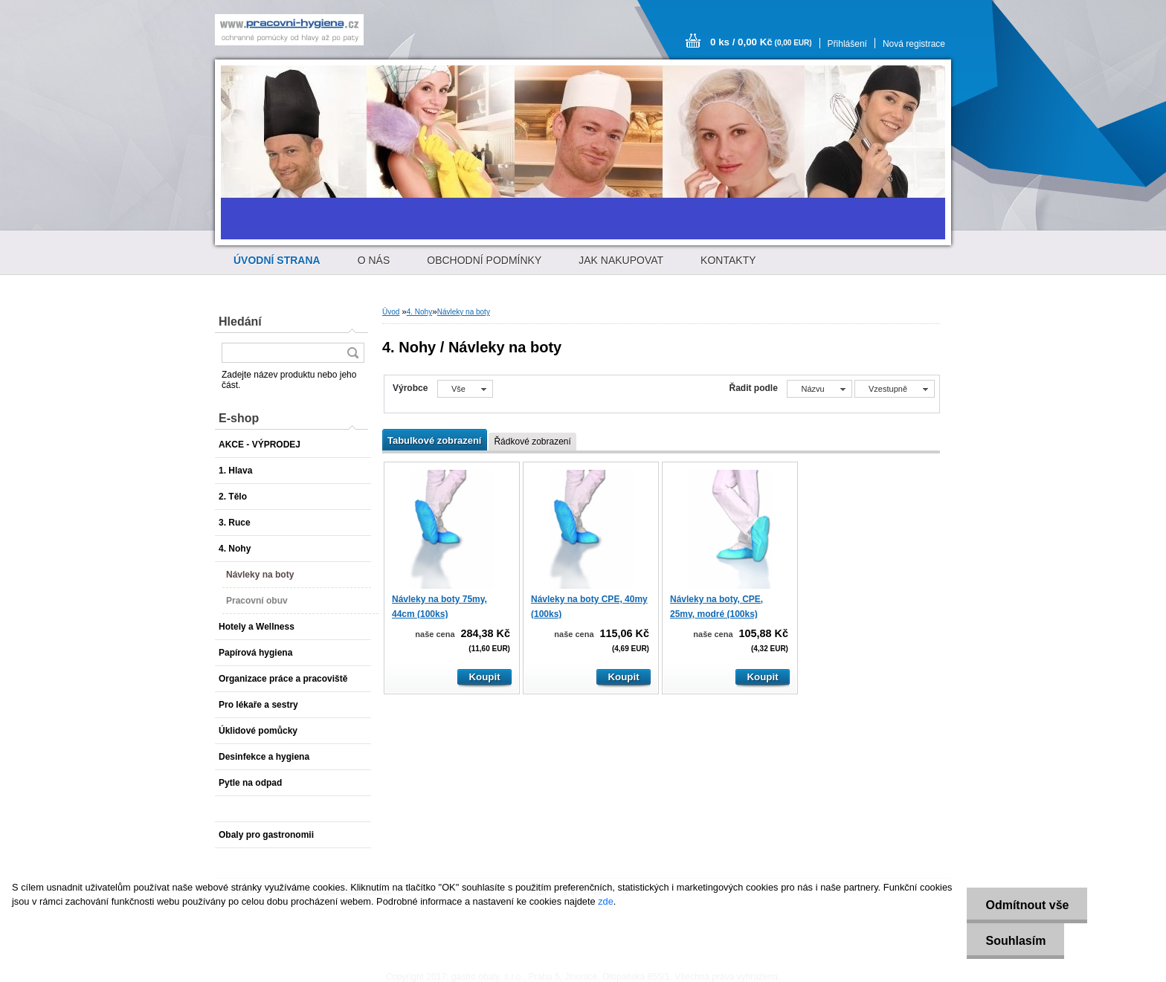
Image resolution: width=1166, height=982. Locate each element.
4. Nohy (419, 312)
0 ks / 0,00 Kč (761, 42)
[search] (352, 352)
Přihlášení (847, 44)
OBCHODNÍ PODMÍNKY (484, 260)
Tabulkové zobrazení (434, 440)
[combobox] (819, 389)
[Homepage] (277, 260)
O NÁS (374, 260)
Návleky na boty (463, 312)
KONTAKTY (728, 260)
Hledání (240, 321)
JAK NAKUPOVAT (621, 260)
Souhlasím (1015, 940)
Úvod (390, 312)
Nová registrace (914, 44)
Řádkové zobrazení (532, 441)
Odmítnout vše (1027, 905)
